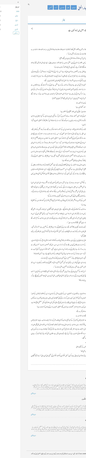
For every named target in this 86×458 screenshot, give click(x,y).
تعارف (53, 7)
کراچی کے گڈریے (70, 377)
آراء (35, 7)
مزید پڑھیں (13, 392)
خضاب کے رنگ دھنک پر (68, 399)
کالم (47, 7)
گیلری (29, 7)
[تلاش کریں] (8, 4)
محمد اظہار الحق (65, 7)
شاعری (42, 7)
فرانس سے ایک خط (70, 420)
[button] (11, 29)
